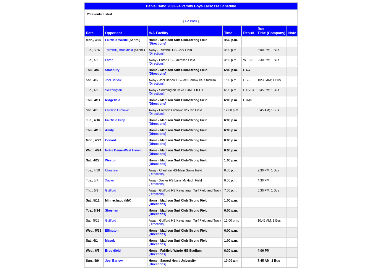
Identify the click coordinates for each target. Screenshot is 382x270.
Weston (110, 160)
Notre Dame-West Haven (123, 150)
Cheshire (111, 170)
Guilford (110, 190)
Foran (109, 60)
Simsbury (112, 70)
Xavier (109, 180)
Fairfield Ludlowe (117, 110)
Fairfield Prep (115, 120)
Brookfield (126, 50)
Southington (113, 90)
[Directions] (157, 43)
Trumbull (111, 50)
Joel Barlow (113, 80)
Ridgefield (112, 100)
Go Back (191, 21)
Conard (110, 140)
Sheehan (111, 210)
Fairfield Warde (116, 40)
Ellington (112, 230)
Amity (109, 130)
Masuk (110, 240)
